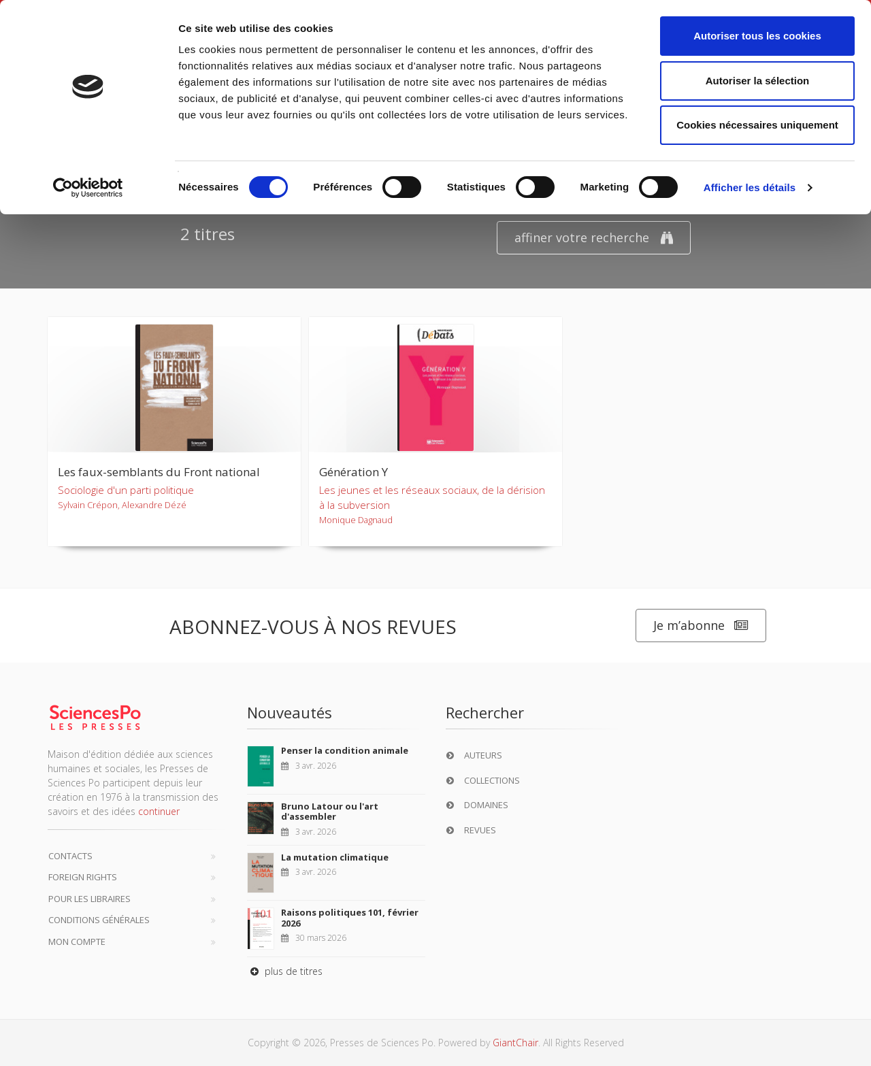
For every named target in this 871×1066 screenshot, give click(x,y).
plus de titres (285, 971)
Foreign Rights (82, 877)
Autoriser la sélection (758, 80)
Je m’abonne (701, 626)
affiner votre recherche (593, 238)
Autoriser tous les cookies (757, 35)
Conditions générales (99, 920)
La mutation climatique (335, 857)
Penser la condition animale (344, 750)
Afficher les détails (749, 187)
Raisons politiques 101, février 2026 (349, 917)
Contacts (70, 856)
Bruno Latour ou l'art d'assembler (329, 811)
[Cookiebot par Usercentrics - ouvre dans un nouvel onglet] (88, 188)
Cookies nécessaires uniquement (757, 125)
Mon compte (76, 941)
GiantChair (515, 1042)
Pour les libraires (89, 899)
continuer (159, 811)
